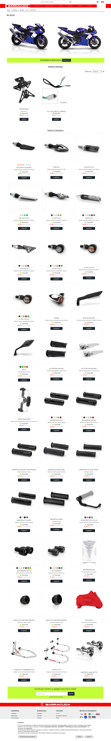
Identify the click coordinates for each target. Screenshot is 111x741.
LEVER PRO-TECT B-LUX (89, 520)
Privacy (39, 718)
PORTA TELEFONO (24, 419)
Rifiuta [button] (79, 736)
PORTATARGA (24, 109)
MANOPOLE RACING (89, 420)
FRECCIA (56, 167)
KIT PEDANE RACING (56, 368)
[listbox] (24, 215)
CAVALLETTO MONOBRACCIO (24, 670)
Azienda (39, 713)
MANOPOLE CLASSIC (24, 520)
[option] (20, 215)
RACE (24, 369)
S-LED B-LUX (56, 268)
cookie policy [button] (29, 728)
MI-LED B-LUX (89, 167)
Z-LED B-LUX (24, 268)
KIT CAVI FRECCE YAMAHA (56, 111)
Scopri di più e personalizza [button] (27, 736)
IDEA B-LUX (89, 218)
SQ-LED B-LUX (24, 218)
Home (9, 10)
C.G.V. (58, 713)
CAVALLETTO (56, 670)
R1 (27, 10)
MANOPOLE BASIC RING (56, 470)
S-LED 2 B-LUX (89, 267)
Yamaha (21, 10)
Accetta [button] (89, 736)
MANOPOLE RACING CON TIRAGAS (24, 470)
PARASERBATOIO (89, 570)
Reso (57, 718)
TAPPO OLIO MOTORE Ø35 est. (56, 620)
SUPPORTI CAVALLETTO (89, 672)
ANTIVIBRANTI (56, 571)
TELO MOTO (89, 620)
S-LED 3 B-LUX (24, 319)
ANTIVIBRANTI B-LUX (24, 571)
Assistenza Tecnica (61, 715)
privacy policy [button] (63, 725)
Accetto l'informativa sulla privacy (56, 696)
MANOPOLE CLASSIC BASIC (89, 470)
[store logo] (18, 6)
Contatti (39, 715)
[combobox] (56, 2)
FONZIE (56, 318)
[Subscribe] (71, 694)
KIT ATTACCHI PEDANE (89, 368)
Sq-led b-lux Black (24, 167)
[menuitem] (37, 5)
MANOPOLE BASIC (56, 519)
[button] (102, 2)
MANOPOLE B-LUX (56, 420)
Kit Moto (14, 10)
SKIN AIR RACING (89, 318)
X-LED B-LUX (56, 218)
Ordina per (88, 71)
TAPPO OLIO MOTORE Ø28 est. (24, 620)
